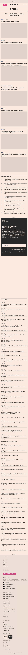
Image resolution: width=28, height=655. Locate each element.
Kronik (21, 14)
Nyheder (5, 559)
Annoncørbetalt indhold (8, 628)
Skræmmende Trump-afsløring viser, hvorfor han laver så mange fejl (14, 375)
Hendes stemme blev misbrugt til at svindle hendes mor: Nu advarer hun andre (14, 204)
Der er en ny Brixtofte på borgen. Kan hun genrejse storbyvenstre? (14, 208)
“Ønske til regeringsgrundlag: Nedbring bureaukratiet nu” (13, 539)
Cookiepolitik (6, 605)
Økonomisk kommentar (14, 15)
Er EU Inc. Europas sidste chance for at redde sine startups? (12, 517)
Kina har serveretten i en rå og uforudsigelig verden (13, 422)
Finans (6, 582)
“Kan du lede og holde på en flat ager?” (10, 426)
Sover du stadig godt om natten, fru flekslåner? (12, 469)
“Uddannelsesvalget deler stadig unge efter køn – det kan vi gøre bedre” (13, 436)
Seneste (5, 562)
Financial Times (8, 584)
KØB (5, 4)
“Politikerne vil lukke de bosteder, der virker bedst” (13, 417)
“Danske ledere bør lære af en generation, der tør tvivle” (14, 499)
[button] (26, 4)
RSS (4, 564)
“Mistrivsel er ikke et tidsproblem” (9, 441)
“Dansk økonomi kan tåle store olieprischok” (11, 507)
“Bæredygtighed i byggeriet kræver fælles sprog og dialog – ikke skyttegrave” (12, 381)
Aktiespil (5, 566)
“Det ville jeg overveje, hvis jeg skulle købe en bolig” (13, 370)
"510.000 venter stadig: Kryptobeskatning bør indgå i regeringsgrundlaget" (13, 534)
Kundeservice (6, 603)
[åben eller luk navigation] (2, 5)
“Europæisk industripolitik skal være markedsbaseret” (14, 550)
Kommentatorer (13, 14)
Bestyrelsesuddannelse (8, 596)
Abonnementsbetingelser (9, 609)
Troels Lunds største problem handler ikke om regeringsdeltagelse (12, 340)
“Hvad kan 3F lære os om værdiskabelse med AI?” (12, 465)
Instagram (6, 645)
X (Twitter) (6, 649)
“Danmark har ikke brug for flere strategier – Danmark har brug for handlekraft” (13, 360)
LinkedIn (6, 642)
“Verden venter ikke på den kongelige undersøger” (13, 402)
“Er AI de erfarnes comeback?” (8, 479)
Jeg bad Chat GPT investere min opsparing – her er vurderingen (15, 179)
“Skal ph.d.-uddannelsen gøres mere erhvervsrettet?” (13, 489)
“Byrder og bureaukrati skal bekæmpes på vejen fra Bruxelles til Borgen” (13, 392)
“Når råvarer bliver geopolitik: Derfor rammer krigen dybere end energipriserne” (13, 528)
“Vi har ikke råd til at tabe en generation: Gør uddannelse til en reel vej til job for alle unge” (11, 431)
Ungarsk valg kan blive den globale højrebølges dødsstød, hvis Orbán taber (12, 460)
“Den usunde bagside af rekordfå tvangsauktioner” (13, 351)
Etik (4, 615)
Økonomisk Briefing (9, 588)
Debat (6, 14)
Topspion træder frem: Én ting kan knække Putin (15, 187)
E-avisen (7, 570)
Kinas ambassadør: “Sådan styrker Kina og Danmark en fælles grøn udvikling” (14, 474)
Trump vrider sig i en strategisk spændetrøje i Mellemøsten (11, 365)
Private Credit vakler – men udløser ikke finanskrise (13, 330)
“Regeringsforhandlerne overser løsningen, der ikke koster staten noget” (13, 320)
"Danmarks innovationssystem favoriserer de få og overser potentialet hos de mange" (13, 494)
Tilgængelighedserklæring (9, 611)
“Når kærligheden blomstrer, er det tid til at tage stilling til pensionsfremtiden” (14, 346)
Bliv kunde (5, 617)
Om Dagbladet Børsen (8, 626)
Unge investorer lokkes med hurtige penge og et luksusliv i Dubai (15, 200)
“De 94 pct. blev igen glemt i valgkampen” (10, 355)
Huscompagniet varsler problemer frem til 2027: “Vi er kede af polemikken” (15, 183)
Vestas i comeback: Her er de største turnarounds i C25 (15, 192)
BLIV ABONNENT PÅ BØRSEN (9, 573)
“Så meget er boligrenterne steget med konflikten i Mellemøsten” (13, 397)
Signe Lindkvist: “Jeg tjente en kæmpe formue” (15, 189)
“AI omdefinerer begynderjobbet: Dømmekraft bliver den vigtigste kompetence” (13, 335)
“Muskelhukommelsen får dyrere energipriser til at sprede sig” (13, 523)
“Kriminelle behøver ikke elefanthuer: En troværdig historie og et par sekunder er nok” (13, 512)
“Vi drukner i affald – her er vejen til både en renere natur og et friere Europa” (13, 386)
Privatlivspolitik (6, 607)
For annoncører (6, 613)
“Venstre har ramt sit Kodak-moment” (10, 455)
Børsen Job (5, 598)
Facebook (6, 647)
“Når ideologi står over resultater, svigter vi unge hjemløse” (12, 310)
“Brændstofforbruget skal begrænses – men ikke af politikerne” (13, 545)
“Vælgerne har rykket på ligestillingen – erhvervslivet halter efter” (13, 450)
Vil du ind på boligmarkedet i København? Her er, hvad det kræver (15, 196)
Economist (7, 586)
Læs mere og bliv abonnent (21, 580)
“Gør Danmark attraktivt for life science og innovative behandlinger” (13, 304)
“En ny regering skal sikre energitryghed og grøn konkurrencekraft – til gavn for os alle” (12, 325)
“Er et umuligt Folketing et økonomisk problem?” (12, 315)
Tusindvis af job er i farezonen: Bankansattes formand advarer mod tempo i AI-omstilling (14, 212)
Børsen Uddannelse (8, 594)
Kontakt (5, 622)
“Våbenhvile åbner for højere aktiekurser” (11, 503)
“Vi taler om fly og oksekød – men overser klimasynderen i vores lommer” (10, 412)
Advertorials (6, 630)
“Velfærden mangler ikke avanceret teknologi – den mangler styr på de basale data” (13, 407)
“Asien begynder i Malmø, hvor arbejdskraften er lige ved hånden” (13, 484)
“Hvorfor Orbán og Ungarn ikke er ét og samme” (12, 445)
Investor (5, 561)
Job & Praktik (6, 624)
